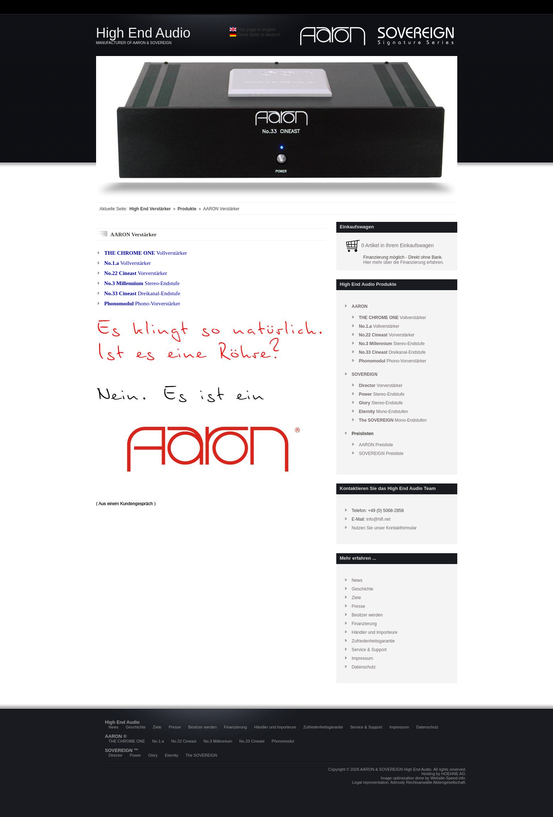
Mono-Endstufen (383, 411)
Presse (358, 606)
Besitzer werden (367, 615)
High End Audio (163, 35)
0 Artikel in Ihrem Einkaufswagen (389, 245)
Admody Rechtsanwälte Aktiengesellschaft (427, 782)
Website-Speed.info (448, 778)
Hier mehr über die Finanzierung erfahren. (403, 262)
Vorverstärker (135, 273)
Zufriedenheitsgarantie (373, 641)
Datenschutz (364, 667)
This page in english (253, 29)
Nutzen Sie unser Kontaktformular (384, 527)
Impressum (362, 658)
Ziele (356, 597)
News (357, 580)
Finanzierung (364, 623)
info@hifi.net (378, 519)
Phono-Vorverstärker (142, 303)
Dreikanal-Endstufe (142, 293)
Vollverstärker (145, 253)
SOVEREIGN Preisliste (381, 453)
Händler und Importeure (375, 632)
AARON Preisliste (376, 444)
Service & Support (369, 649)
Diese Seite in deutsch (255, 34)
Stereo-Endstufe (142, 283)
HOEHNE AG (453, 773)
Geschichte (362, 589)
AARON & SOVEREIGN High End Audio (395, 769)
